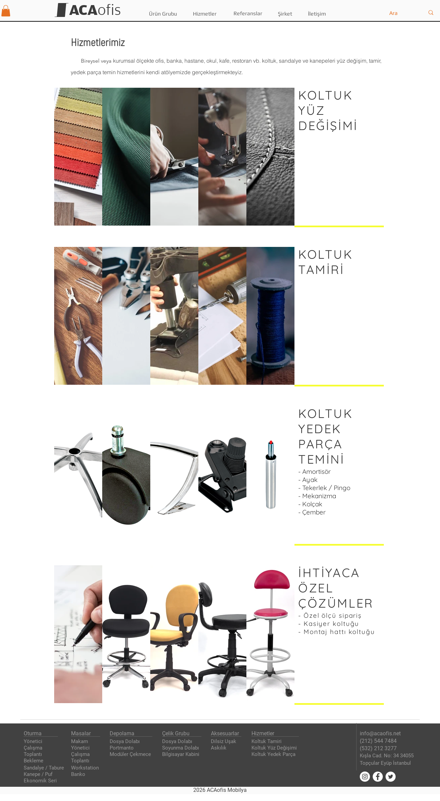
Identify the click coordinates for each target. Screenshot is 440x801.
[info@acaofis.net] (381, 733)
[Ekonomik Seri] (41, 780)
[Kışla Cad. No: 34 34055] (388, 755)
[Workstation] (85, 768)
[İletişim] (317, 14)
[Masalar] (81, 733)
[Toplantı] (34, 754)
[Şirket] (285, 14)
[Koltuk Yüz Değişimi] (275, 748)
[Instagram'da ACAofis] (365, 777)
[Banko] (81, 774)
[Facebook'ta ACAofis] (378, 777)
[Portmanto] (122, 748)
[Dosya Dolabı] (126, 741)
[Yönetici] (34, 741)
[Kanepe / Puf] (41, 774)
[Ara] (401, 13)
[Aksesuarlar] (226, 733)
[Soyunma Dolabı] (182, 748)
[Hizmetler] (205, 14)
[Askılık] (219, 748)
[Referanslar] (248, 14)
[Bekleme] (34, 760)
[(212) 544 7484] (378, 741)
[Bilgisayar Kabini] (182, 754)
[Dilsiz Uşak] (224, 741)
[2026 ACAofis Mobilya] (219, 790)
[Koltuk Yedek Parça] (275, 754)
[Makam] (84, 741)
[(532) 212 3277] (378, 748)
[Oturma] (33, 733)
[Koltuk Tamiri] (267, 741)
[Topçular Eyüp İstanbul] (388, 763)
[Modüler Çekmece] (131, 754)
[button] (5, 10)
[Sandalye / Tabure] (44, 768)
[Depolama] (122, 733)
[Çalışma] (34, 748)
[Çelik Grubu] (177, 733)
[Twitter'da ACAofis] (391, 777)
